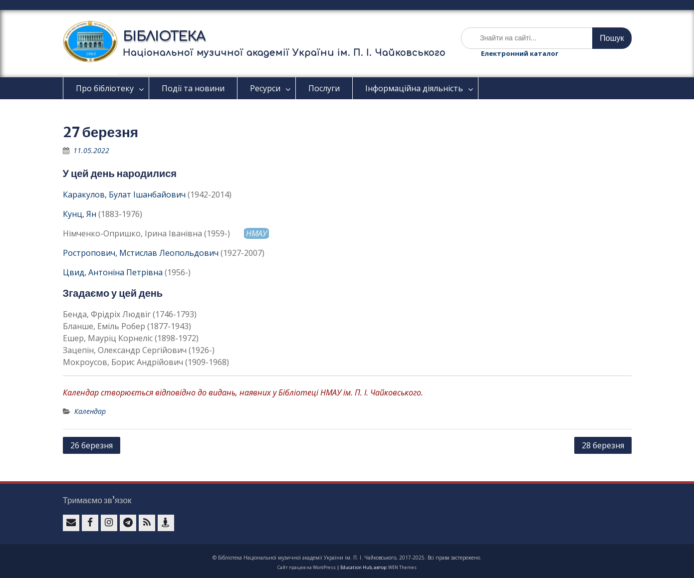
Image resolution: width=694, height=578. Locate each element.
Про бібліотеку (105, 88)
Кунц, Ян (79, 213)
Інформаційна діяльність (414, 88)
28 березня (603, 445)
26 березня (91, 445)
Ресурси (265, 88)
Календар (90, 411)
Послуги (324, 88)
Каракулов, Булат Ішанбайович (124, 194)
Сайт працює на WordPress (306, 567)
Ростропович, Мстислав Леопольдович (141, 252)
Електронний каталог (519, 53)
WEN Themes (402, 567)
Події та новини (193, 88)
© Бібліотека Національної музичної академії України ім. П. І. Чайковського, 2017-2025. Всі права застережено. (347, 557)
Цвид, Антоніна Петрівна (113, 272)
